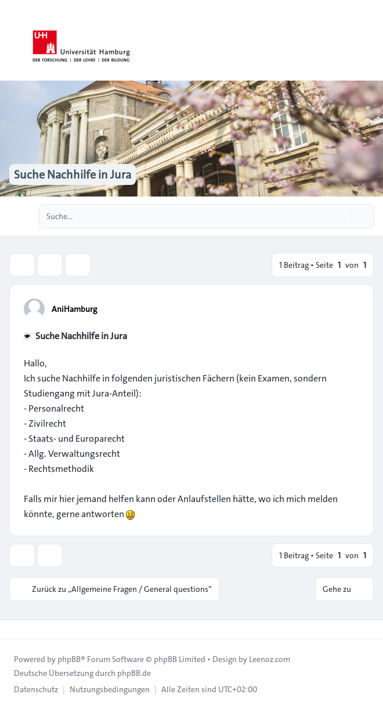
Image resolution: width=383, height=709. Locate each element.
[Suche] (341, 216)
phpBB (69, 659)
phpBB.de (134, 673)
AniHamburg (74, 309)
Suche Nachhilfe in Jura (81, 336)
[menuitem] (36, 689)
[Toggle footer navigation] (14, 629)
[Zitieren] (349, 308)
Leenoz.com (269, 659)
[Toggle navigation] (369, 40)
